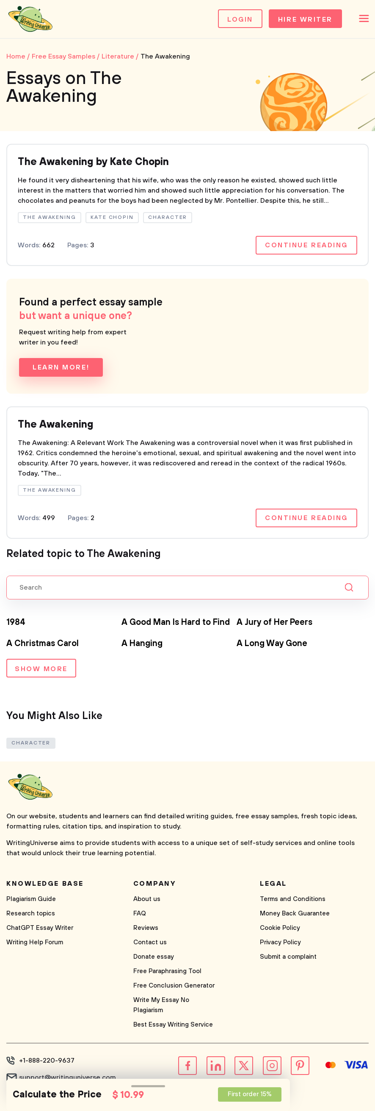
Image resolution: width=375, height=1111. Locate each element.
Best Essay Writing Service (173, 1025)
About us (146, 899)
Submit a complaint (288, 957)
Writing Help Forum (34, 942)
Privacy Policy (280, 942)
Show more (41, 669)
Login (240, 19)
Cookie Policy (280, 928)
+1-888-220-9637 (46, 1060)
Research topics (30, 914)
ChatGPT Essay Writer (39, 928)
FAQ (139, 914)
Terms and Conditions (292, 899)
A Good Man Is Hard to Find (175, 622)
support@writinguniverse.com (67, 1077)
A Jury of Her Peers (274, 622)
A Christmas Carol (42, 643)
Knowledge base (45, 883)
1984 (15, 622)
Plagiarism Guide (31, 899)
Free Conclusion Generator (174, 986)
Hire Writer (305, 19)
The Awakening (55, 424)
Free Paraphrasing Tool (167, 971)
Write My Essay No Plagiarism (161, 1005)
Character (30, 743)
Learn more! (61, 367)
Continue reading (306, 245)
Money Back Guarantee (295, 914)
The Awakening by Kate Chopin (93, 162)
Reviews (145, 928)
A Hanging (142, 643)
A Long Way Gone (272, 643)
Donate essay (153, 957)
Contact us (150, 942)
